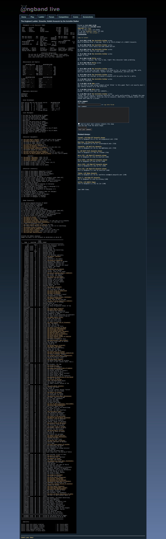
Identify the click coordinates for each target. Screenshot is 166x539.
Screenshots (88, 17)
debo (93, 83)
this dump (84, 28)
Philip (94, 58)
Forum (51, 17)
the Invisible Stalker (99, 40)
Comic (75, 17)
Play (32, 17)
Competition (64, 17)
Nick (93, 89)
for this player (92, 32)
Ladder (41, 17)
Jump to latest (83, 37)
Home (23, 17)
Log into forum (109, 104)
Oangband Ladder (91, 31)
